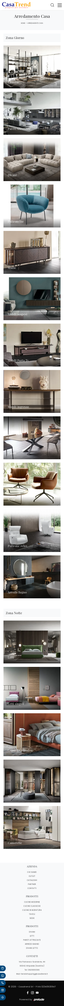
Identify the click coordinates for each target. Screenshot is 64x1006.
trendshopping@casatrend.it (34, 974)
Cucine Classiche (32, 906)
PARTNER (32, 884)
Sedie (32, 918)
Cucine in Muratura (32, 910)
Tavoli (32, 914)
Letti (32, 936)
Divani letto (32, 948)
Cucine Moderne (32, 902)
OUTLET (32, 876)
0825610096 (33, 970)
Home (23, 23)
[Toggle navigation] (60, 5)
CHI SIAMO (32, 872)
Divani (32, 932)
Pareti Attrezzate (32, 940)
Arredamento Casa (35, 23)
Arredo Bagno (32, 944)
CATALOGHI (32, 880)
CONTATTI (32, 888)
